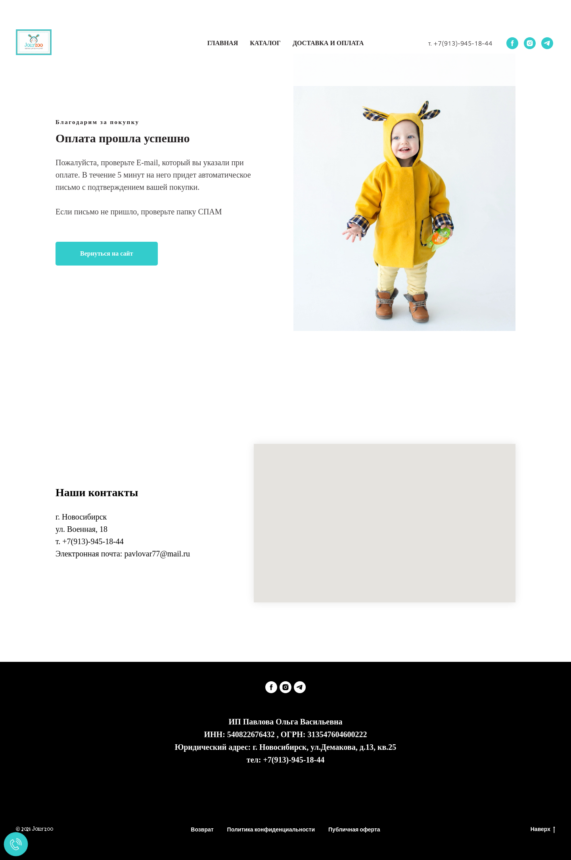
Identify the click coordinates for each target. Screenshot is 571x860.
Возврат (202, 829)
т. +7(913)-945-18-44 (460, 43)
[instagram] (530, 43)
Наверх (543, 829)
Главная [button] (222, 43)
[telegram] (547, 43)
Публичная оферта (354, 829)
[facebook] (512, 43)
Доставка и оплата (328, 43)
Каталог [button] (265, 43)
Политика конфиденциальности (271, 829)
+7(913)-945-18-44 (93, 541)
